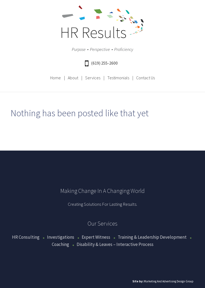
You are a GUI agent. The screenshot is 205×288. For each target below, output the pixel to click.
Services (92, 77)
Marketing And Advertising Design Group (169, 281)
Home (55, 77)
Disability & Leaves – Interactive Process (115, 244)
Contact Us (145, 77)
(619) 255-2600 (101, 63)
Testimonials (118, 77)
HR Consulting (26, 237)
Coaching (60, 244)
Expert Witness (96, 237)
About (73, 77)
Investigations (60, 237)
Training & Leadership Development (152, 237)
